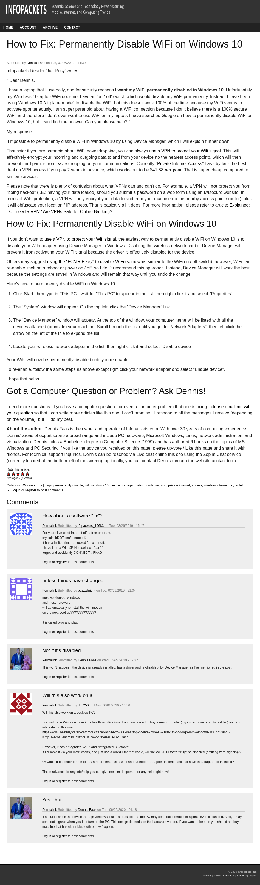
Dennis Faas (36, 63)
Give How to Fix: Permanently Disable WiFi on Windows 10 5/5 (27, 474)
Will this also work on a (67, 695)
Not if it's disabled (61, 650)
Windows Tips (32, 485)
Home (8, 27)
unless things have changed (72, 580)
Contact (72, 27)
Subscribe (229, 875)
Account (28, 27)
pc (231, 485)
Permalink (49, 526)
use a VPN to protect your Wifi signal (185, 151)
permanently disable (68, 485)
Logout (253, 875)
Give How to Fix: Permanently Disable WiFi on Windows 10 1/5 (9, 474)
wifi (87, 485)
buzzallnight (86, 590)
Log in (16, 490)
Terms (217, 875)
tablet (239, 485)
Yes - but (51, 800)
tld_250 (83, 705)
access (197, 485)
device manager (122, 485)
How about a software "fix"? (72, 516)
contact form (224, 460)
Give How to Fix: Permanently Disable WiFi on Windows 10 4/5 (23, 474)
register (30, 490)
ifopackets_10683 (91, 526)
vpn (163, 485)
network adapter (147, 485)
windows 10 (100, 485)
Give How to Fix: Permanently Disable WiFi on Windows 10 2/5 (13, 474)
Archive (50, 27)
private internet (179, 485)
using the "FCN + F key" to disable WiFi (85, 261)
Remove (242, 875)
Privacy (207, 875)
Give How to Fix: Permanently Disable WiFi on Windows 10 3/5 (18, 474)
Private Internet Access (179, 163)
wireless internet (216, 485)
